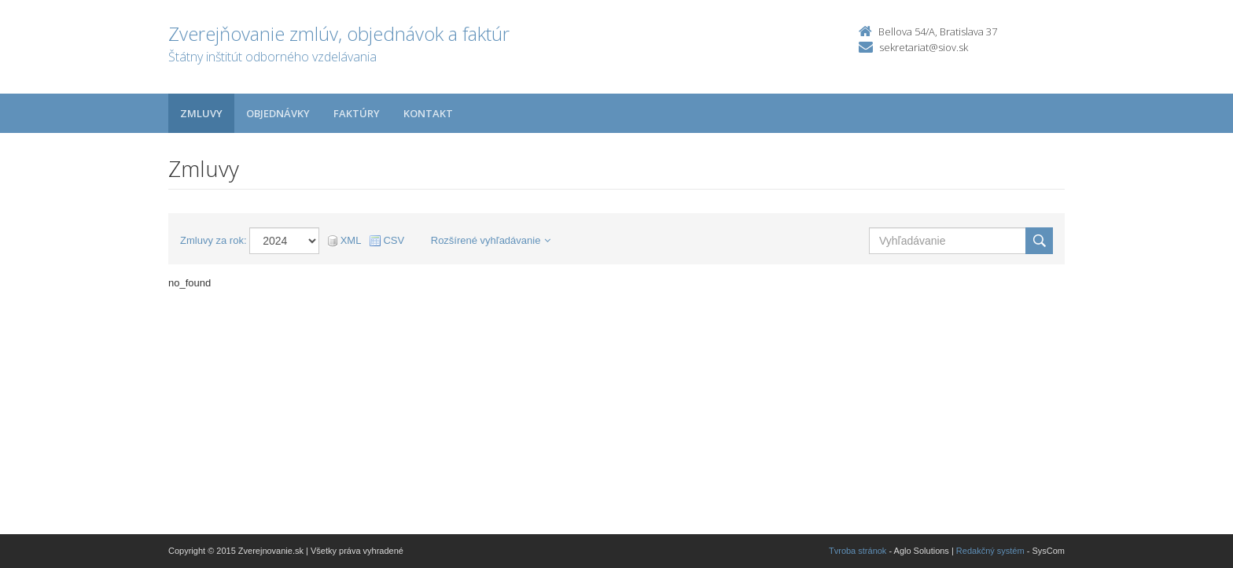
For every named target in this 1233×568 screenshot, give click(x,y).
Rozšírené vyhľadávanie (491, 240)
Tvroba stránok (857, 550)
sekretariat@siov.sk (923, 47)
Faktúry (356, 113)
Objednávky (278, 113)
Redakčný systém (990, 550)
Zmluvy (201, 113)
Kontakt (428, 113)
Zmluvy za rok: (213, 240)
